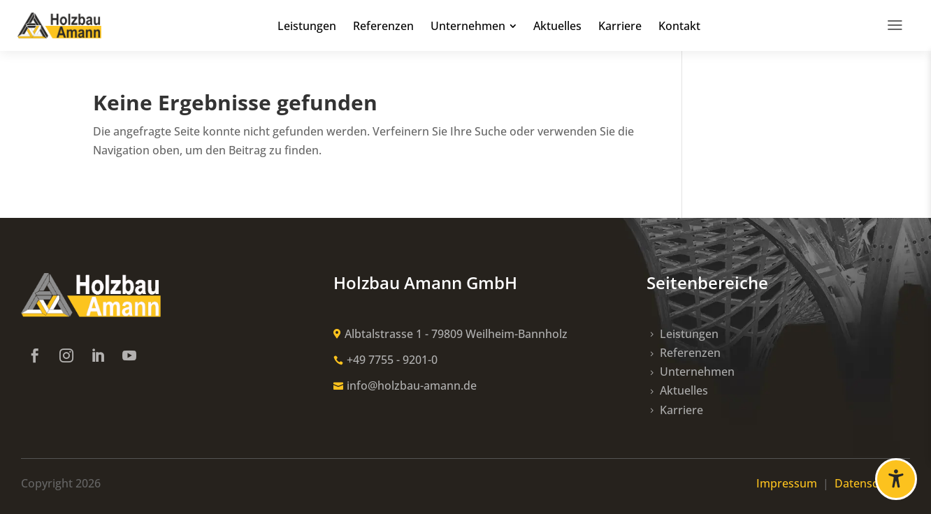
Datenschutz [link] (872, 483)
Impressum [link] (788, 483)
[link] (59, 26)
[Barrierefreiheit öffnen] (896, 479)
